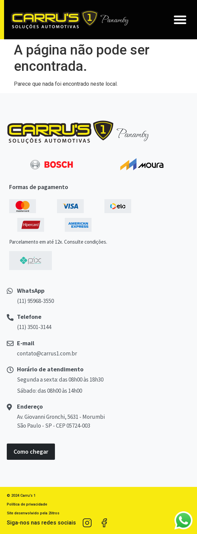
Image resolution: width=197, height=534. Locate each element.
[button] (180, 19)
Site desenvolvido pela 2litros (33, 513)
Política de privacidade (27, 504)
